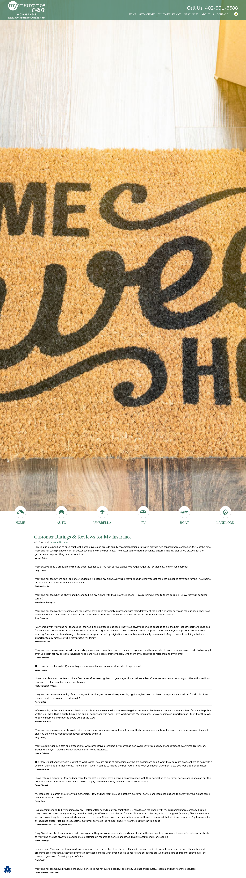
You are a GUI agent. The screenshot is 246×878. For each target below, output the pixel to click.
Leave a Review (59, 542)
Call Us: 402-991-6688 (212, 8)
